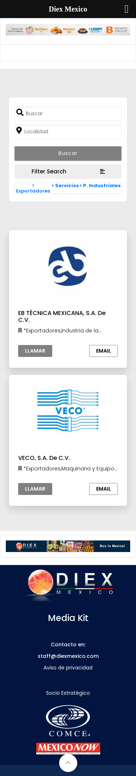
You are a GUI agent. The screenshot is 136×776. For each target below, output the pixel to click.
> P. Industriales (100, 185)
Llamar (35, 350)
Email (103, 350)
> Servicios (65, 185)
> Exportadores (33, 188)
